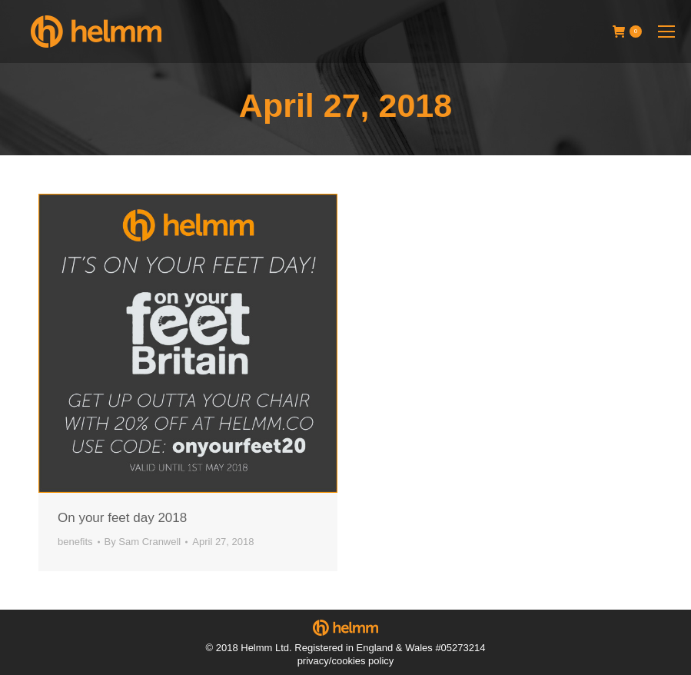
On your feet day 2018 (122, 517)
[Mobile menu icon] (666, 31)
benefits (75, 541)
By (143, 541)
